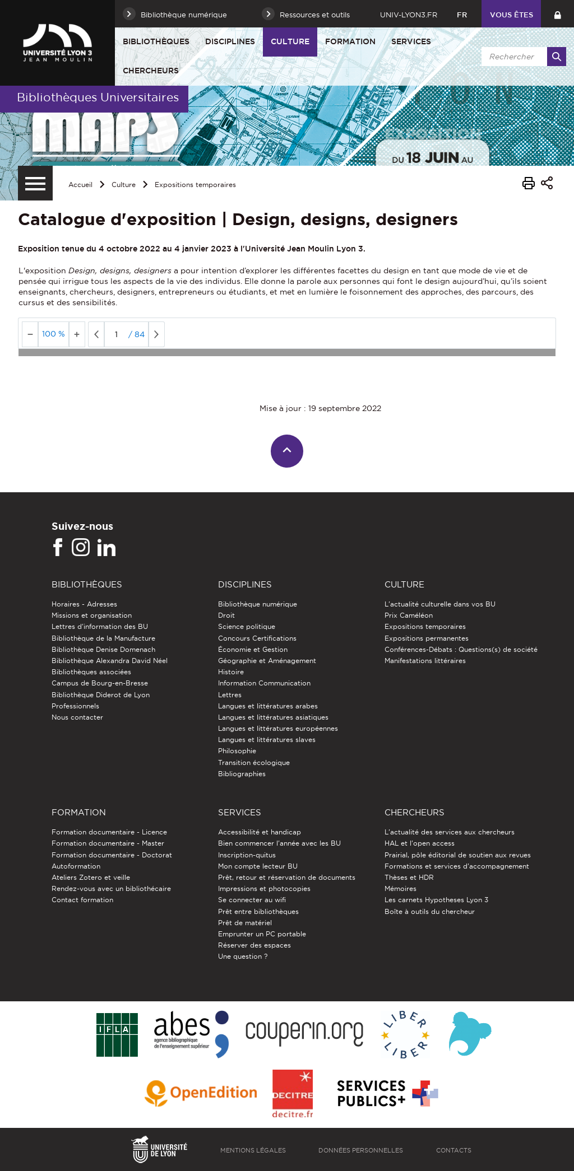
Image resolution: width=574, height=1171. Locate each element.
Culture (290, 41)
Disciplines (230, 41)
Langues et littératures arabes (268, 706)
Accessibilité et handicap (259, 832)
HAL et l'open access (420, 843)
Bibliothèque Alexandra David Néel (110, 660)
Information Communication (264, 683)
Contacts (453, 1150)
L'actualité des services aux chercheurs (450, 832)
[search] (522, 56)
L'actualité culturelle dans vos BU (440, 604)
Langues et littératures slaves (267, 739)
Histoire (231, 671)
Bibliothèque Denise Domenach (103, 649)
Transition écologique (254, 762)
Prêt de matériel (245, 922)
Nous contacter (77, 717)
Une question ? (242, 956)
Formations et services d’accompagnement (457, 866)
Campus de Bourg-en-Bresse (100, 683)
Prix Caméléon (409, 615)
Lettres (230, 694)
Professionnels (75, 706)
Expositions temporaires (195, 184)
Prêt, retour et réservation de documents (286, 877)
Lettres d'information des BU (100, 626)
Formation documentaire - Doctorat (112, 855)
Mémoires (400, 888)
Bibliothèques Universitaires (98, 97)
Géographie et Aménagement (267, 660)
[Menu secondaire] (35, 183)
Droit (226, 615)
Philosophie (237, 750)
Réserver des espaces (254, 945)
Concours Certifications (257, 638)
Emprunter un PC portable (262, 933)
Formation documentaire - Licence (109, 832)
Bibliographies (242, 773)
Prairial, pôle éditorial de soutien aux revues (458, 855)
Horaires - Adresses (84, 604)
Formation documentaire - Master (108, 843)
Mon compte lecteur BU (258, 866)
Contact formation (82, 899)
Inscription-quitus (247, 855)
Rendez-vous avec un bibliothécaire (111, 888)
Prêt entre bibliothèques (258, 911)
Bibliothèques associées (91, 671)
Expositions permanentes (427, 638)
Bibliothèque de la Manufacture (103, 638)
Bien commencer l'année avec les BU (279, 843)
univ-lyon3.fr (408, 14)
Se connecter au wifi (252, 899)
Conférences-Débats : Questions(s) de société (461, 649)
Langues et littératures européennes (278, 728)
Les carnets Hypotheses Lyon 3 (436, 899)
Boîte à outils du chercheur (430, 911)
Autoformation (76, 866)
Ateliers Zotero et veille (91, 877)
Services (411, 41)
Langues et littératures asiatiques (273, 717)
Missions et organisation (92, 615)
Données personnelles (360, 1150)
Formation (350, 41)
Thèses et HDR (409, 877)
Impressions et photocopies (264, 888)
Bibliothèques (156, 41)
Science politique (246, 626)
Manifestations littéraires (425, 660)
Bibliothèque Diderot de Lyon (101, 694)
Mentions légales (253, 1150)
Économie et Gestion (253, 649)
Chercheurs (151, 70)
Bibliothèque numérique (257, 604)
